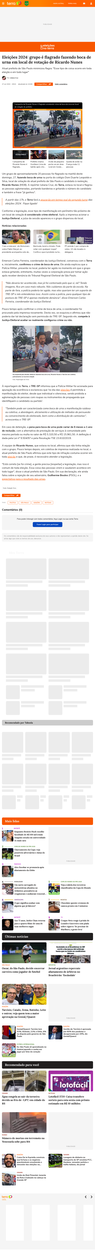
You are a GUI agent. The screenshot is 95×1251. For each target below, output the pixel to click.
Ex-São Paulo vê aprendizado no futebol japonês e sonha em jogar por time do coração (31, 1049)
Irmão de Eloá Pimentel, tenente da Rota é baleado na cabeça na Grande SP (31, 1177)
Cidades (5, 1093)
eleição (12, 456)
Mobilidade (18, 882)
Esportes (52, 965)
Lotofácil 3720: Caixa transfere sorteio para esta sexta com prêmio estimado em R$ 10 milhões (69, 1100)
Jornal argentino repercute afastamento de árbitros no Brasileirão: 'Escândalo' (64, 972)
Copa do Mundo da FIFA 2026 (26, 3)
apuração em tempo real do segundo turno (64, 199)
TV (62, 917)
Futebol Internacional (25, 1044)
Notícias (48, 503)
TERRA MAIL (72, 3)
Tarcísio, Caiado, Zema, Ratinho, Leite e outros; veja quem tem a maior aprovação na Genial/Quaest (24, 1013)
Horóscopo (18, 900)
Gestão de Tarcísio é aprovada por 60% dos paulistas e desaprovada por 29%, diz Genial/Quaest (77, 1033)
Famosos (17, 864)
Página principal (14, 3)
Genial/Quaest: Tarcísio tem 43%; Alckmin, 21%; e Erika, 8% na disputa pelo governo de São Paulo (31, 1033)
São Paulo (25, 503)
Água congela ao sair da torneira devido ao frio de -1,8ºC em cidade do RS (23, 1100)
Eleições (37, 503)
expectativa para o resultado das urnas (23, 479)
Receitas (63, 900)
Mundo (4, 1135)
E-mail (84, 3)
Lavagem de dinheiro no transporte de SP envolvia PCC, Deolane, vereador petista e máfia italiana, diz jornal (77, 1161)
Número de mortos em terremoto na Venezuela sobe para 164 (23, 1140)
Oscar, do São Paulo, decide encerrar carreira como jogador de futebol (23, 970)
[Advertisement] (67, 1050)
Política (13, 503)
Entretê (17, 828)
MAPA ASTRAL (58, 3)
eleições (65, 390)
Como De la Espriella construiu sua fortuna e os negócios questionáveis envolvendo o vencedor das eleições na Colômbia (31, 1161)
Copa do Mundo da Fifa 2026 (24, 846)
